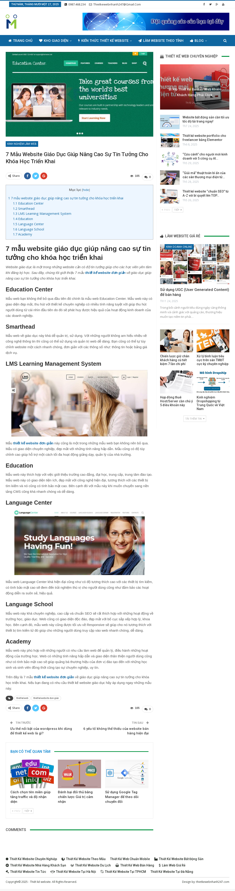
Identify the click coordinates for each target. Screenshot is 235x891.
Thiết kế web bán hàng (134, 863)
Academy (22, 233)
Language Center (28, 223)
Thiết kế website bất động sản (178, 856)
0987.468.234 (75, 4)
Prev (16, 808)
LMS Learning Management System (42, 212)
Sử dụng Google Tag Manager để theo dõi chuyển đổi (122, 794)
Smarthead (24, 207)
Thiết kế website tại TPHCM (123, 869)
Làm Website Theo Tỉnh (160, 41)
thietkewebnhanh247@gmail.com (115, 4)
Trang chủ (20, 41)
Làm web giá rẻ (172, 863)
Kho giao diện (53, 41)
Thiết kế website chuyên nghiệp (31, 856)
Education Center (28, 202)
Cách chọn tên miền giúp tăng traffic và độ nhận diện (30, 794)
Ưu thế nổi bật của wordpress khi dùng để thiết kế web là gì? (41, 728)
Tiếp (28, 808)
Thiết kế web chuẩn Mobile (130, 856)
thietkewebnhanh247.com (212, 879)
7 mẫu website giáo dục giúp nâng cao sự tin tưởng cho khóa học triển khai (65, 197)
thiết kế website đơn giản (46, 697)
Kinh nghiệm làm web (22, 143)
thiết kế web (22, 697)
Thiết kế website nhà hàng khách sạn (36, 863)
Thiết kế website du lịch (91, 863)
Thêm (194, 41)
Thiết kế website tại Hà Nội (73, 869)
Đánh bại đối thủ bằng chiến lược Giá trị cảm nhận (75, 794)
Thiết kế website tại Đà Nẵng (172, 869)
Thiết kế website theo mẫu (84, 856)
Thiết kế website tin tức (26, 869)
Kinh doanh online (179, 246)
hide (86, 189)
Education (23, 217)
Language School (28, 228)
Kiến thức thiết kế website (103, 41)
